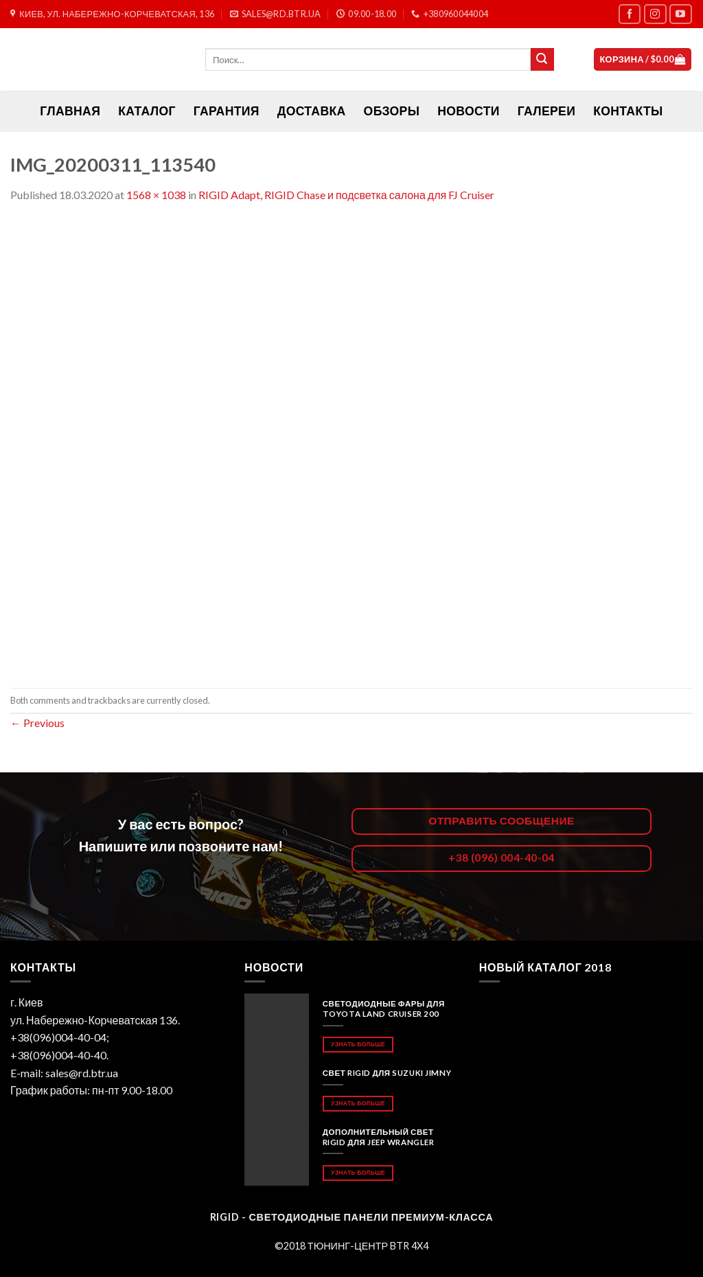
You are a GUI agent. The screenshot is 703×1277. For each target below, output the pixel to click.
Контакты (627, 111)
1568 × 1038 (156, 194)
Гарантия (227, 111)
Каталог (147, 111)
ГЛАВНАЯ (70, 111)
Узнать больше (358, 1044)
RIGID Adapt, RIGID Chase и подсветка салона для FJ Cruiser (346, 194)
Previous (37, 722)
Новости (468, 111)
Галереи (546, 111)
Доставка (311, 111)
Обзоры (392, 111)
